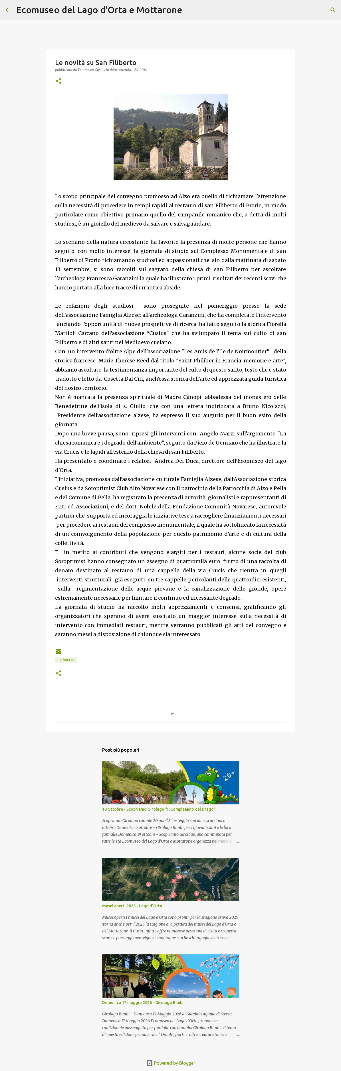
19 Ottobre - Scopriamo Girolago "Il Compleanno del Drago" (159, 809)
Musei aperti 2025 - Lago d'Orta (132, 906)
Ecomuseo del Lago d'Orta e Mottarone (99, 10)
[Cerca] (190, 10)
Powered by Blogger (170, 1063)
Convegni (65, 660)
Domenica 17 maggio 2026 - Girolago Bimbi (142, 1002)
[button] (58, 81)
